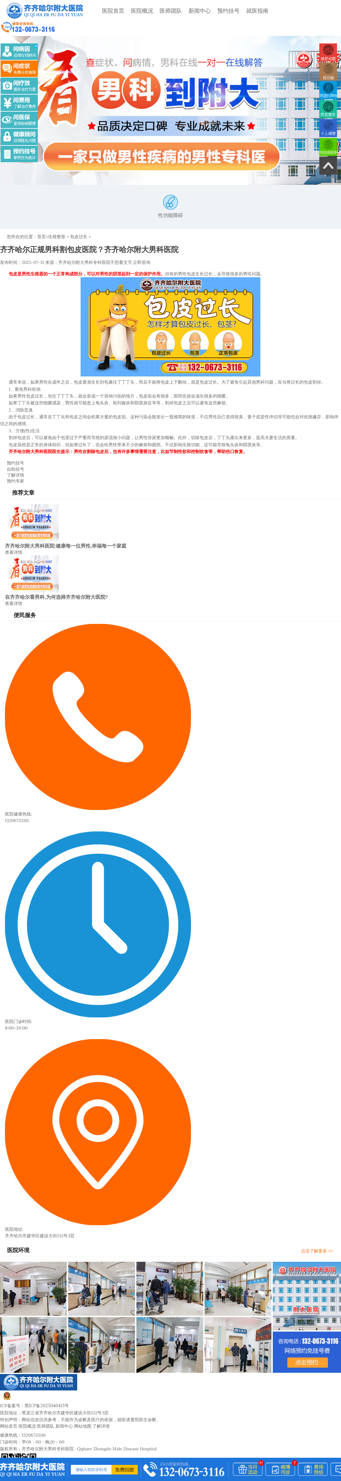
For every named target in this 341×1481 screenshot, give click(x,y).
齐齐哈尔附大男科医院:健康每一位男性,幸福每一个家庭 (65, 530)
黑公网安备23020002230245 (36, 1383)
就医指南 (254, 10)
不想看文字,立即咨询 (130, 248)
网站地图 (82, 1410)
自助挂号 (12, 454)
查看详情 (13, 537)
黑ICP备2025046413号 (46, 1390)
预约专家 (12, 466)
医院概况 (139, 10)
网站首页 (8, 1410)
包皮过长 (78, 222)
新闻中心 (197, 10)
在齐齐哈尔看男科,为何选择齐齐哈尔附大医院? (56, 582)
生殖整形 (56, 222)
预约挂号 (226, 10)
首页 (41, 222)
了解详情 (12, 460)
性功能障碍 (170, 192)
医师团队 (168, 10)
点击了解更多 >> (320, 1236)
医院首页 (110, 10)
